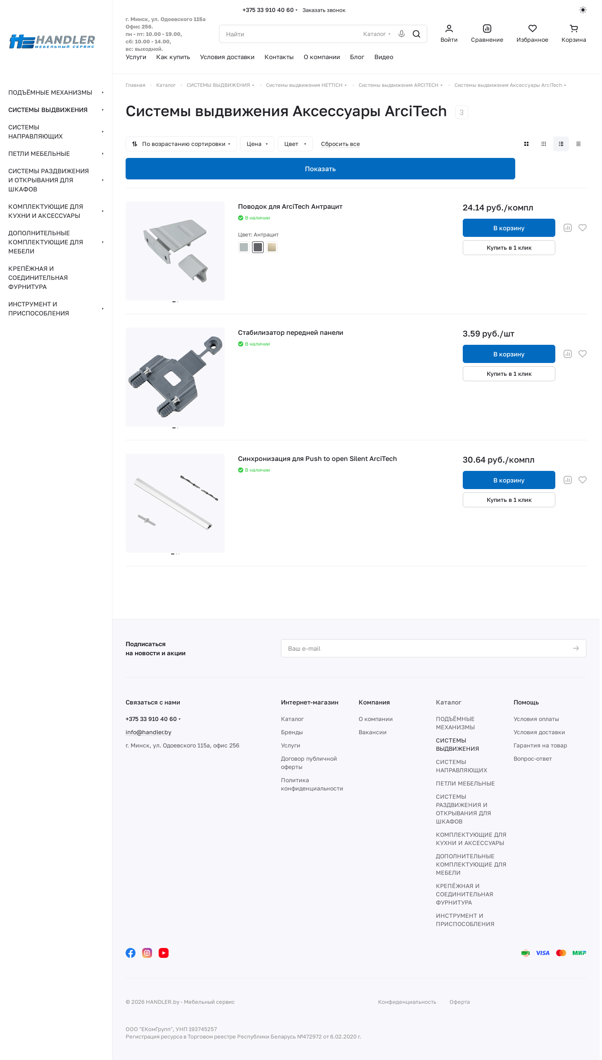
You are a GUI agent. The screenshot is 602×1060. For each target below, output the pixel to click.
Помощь (526, 702)
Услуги (290, 745)
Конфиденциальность (407, 1001)
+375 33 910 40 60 (268, 9)
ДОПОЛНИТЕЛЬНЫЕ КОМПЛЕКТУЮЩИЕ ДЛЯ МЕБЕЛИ (471, 864)
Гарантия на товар (540, 745)
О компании (376, 718)
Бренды (292, 731)
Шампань (272, 247)
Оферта (460, 1001)
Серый (244, 247)
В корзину (509, 228)
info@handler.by (148, 731)
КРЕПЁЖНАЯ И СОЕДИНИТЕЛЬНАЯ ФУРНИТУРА (464, 894)
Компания (374, 702)
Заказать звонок (323, 10)
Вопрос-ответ (533, 758)
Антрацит (258, 247)
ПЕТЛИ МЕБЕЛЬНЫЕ (465, 783)
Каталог (292, 718)
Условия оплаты (536, 718)
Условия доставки (539, 731)
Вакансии (373, 731)
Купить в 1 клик (509, 247)
